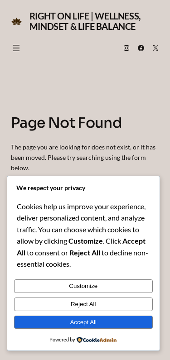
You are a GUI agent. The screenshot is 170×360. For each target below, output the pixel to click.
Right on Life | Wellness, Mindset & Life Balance (85, 21)
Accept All (83, 322)
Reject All (83, 304)
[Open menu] (16, 48)
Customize (83, 286)
